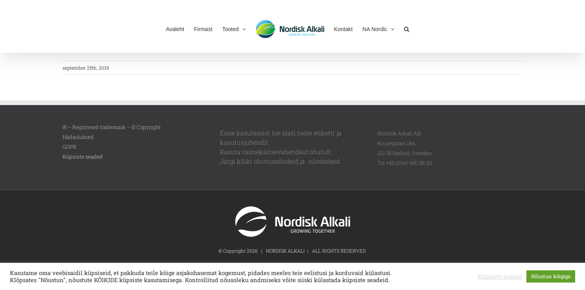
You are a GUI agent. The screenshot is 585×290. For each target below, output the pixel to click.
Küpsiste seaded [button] (83, 156)
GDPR (69, 146)
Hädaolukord (78, 136)
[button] (406, 28)
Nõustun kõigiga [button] (550, 276)
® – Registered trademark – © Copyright (112, 127)
